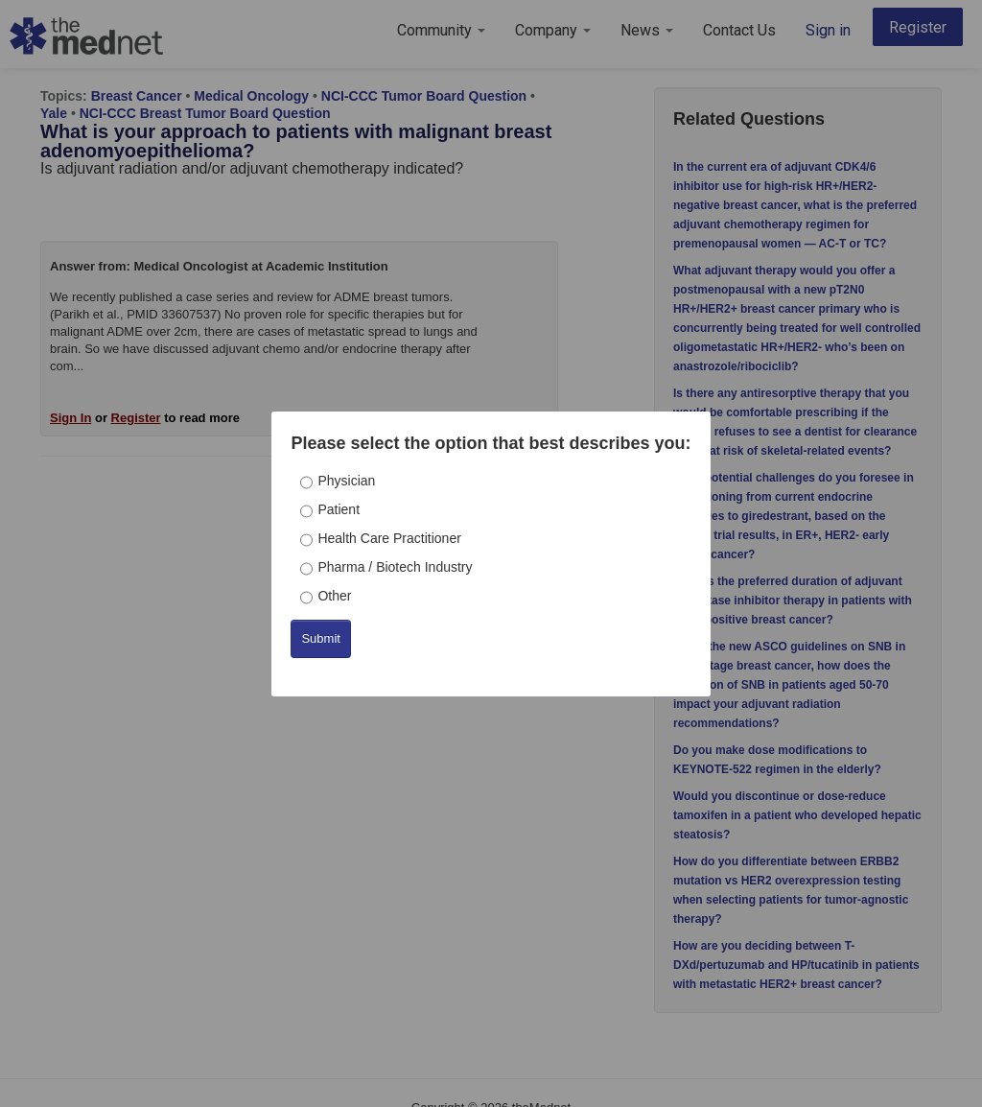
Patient (338, 509)
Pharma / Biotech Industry (394, 567)
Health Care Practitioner (388, 538)
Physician (346, 480)
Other (334, 595)
